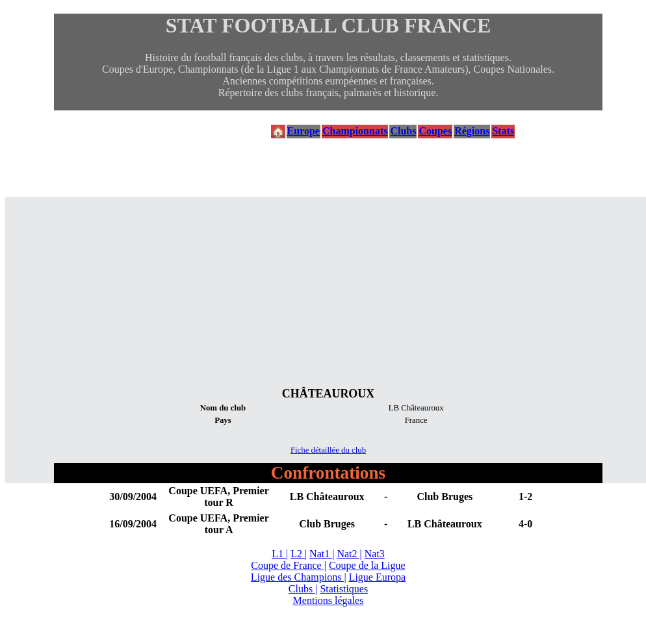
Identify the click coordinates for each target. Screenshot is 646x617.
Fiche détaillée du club (328, 450)
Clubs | (303, 588)
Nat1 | (321, 553)
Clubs (403, 130)
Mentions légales (328, 600)
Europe (303, 130)
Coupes (435, 130)
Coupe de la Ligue (367, 565)
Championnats (354, 130)
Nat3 (375, 553)
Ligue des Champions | (298, 577)
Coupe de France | (288, 565)
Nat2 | (349, 553)
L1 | (280, 553)
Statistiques (344, 588)
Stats (503, 130)
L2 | (299, 553)
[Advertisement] (328, 288)
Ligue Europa (377, 577)
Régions (471, 130)
